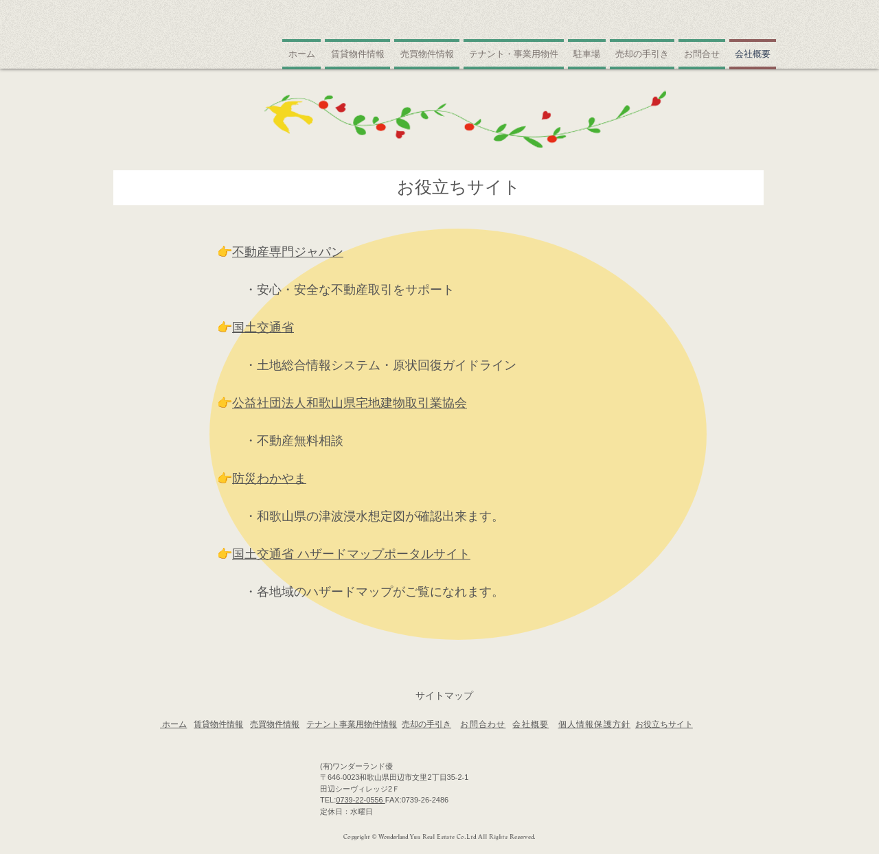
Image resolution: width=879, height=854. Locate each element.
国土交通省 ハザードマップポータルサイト (351, 554)
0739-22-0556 (360, 800)
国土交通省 (263, 327)
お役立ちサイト (664, 724)
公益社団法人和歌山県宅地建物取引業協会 (349, 403)
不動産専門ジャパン (287, 252)
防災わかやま (269, 478)
